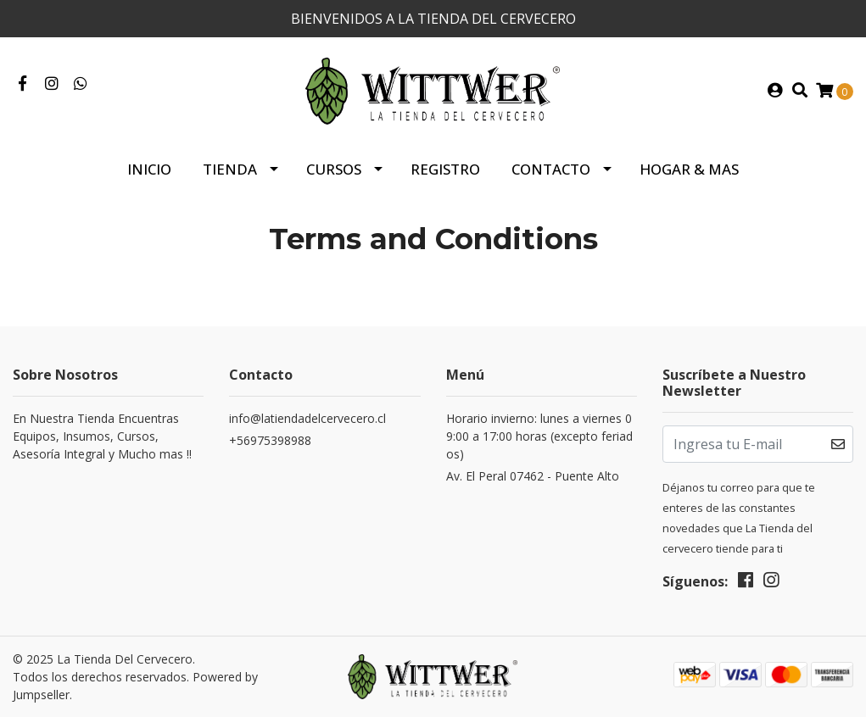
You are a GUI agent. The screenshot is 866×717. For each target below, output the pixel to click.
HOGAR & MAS (689, 169)
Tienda (230, 169)
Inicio (149, 169)
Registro (445, 169)
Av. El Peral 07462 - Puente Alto (532, 476)
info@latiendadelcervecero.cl (307, 418)
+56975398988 (270, 440)
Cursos (333, 169)
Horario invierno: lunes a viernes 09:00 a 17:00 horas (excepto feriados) (539, 436)
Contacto (550, 169)
